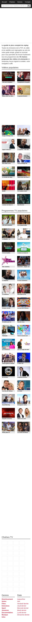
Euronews (22, 569)
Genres (19, 2)
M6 (10, 548)
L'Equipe (22, 574)
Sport (4, 608)
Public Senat (22, 589)
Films (4, 603)
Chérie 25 (4, 563)
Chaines (12, 2)
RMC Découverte (16, 558)
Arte (16, 548)
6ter (10, 558)
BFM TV (10, 569)
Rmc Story (22, 558)
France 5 (4, 548)
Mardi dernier (21, 610)
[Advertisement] (16, 25)
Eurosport (16, 574)
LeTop (16, 589)
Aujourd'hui (21, 599)
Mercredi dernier (23, 608)
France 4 (16, 553)
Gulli (4, 579)
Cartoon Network (16, 579)
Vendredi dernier (23, 603)
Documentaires (7, 612)
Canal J (10, 579)
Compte (27, 2)
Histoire (22, 584)
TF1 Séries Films (4, 558)
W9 (22, 548)
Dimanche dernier (23, 615)
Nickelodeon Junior (16, 584)
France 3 (16, 543)
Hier (18, 601)
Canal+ (22, 543)
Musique (5, 615)
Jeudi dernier (21, 606)
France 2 (10, 543)
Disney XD (22, 579)
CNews (4, 569)
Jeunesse (5, 610)
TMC (4, 553)
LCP (10, 589)
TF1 (4, 543)
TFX (10, 553)
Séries (4, 601)
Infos (3, 617)
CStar (22, 553)
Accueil (4, 2)
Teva (10, 563)
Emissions (5, 606)
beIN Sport (10, 574)
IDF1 (4, 589)
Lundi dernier (21, 612)
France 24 (4, 574)
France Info (22, 563)
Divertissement (7, 599)
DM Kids (4, 584)
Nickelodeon (10, 584)
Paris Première (16, 563)
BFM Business (16, 569)
